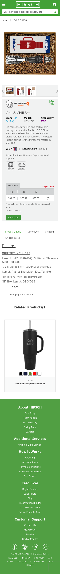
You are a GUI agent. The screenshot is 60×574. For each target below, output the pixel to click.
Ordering (30, 457)
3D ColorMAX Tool (30, 507)
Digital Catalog (30, 489)
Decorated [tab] (13, 185)
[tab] (13, 232)
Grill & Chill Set (20, 20)
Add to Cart (13, 217)
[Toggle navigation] (3, 4)
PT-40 (30, 380)
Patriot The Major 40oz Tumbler (30, 383)
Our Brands (30, 476)
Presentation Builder (30, 502)
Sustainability (30, 422)
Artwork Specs (30, 462)
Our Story (30, 413)
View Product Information (38, 267)
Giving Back (30, 427)
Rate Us (30, 534)
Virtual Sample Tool (30, 512)
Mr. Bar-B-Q (11, 119)
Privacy (26, 557)
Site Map (39, 557)
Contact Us (30, 525)
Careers (30, 431)
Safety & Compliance (30, 471)
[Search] (30, 11)
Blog (30, 498)
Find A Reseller (30, 538)
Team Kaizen (30, 417)
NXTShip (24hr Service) (30, 444)
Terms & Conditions (29, 466)
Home (4, 20)
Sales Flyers (30, 493)
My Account (30, 529)
